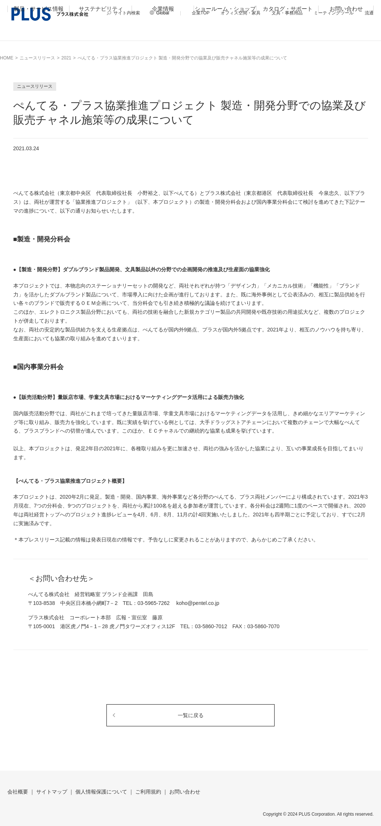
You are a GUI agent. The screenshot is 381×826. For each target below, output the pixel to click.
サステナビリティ (101, 32)
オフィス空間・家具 (241, 13)
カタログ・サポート (288, 32)
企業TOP (201, 13)
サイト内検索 (126, 13)
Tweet (325, 147)
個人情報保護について (101, 792)
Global (162, 13)
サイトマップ (51, 792)
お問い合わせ (346, 32)
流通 (369, 13)
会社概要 (17, 792)
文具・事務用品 (287, 13)
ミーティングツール (334, 13)
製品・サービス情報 (39, 32)
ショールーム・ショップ (225, 32)
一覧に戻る (191, 715)
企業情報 (163, 32)
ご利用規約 (148, 792)
